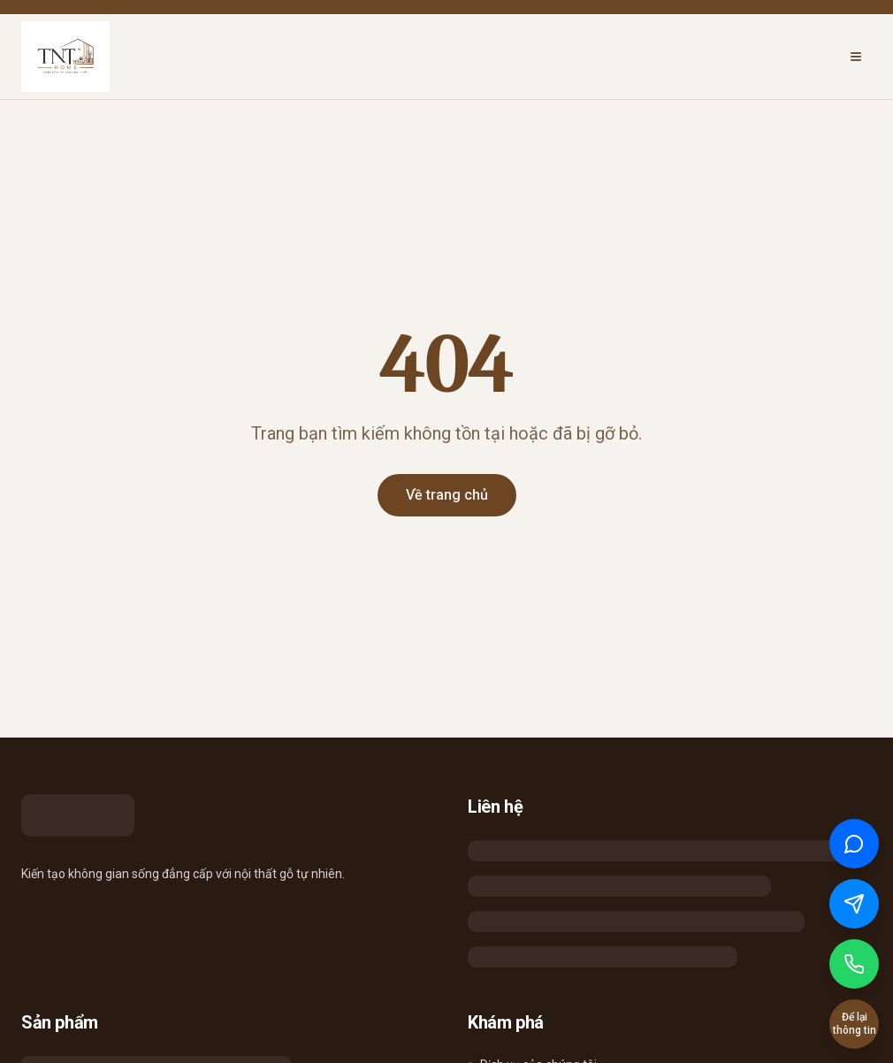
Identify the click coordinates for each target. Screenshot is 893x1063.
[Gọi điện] (854, 964)
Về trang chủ (447, 494)
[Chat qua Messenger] (854, 904)
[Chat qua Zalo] (854, 843)
